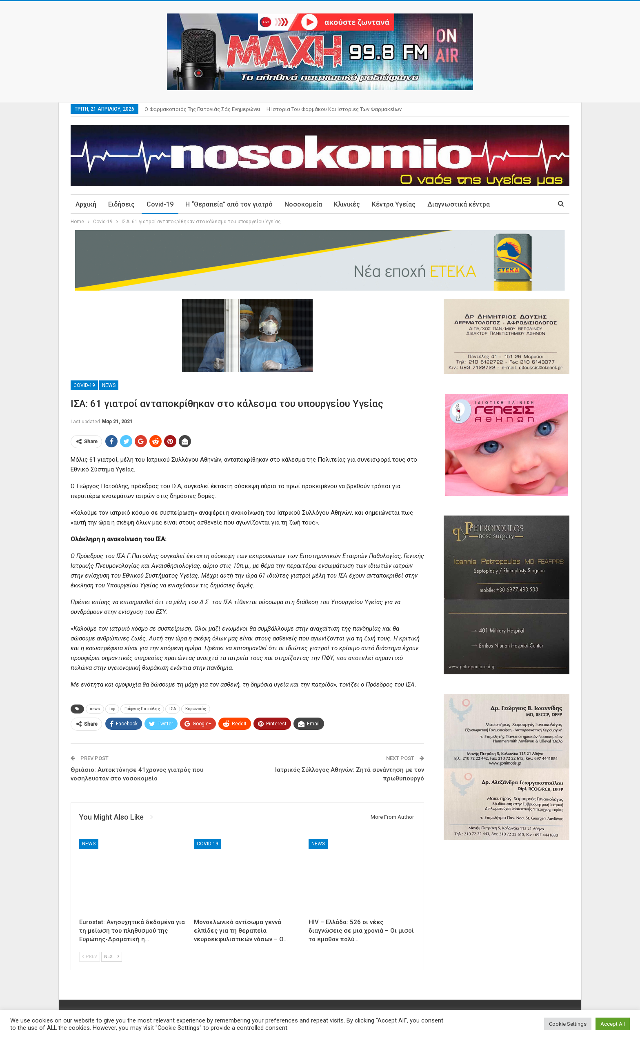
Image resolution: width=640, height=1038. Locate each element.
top (112, 709)
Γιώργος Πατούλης (142, 709)
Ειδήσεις (121, 204)
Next (111, 956)
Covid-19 (160, 204)
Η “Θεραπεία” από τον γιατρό (229, 204)
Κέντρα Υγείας (394, 204)
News (109, 385)
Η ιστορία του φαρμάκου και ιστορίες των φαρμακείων (334, 109)
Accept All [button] (612, 1024)
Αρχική (86, 204)
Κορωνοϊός (195, 709)
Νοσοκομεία (303, 204)
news (95, 709)
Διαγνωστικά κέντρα (458, 204)
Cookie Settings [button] (568, 1024)
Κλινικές (347, 204)
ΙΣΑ (172, 709)
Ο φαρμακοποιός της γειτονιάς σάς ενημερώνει (202, 109)
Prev (89, 956)
